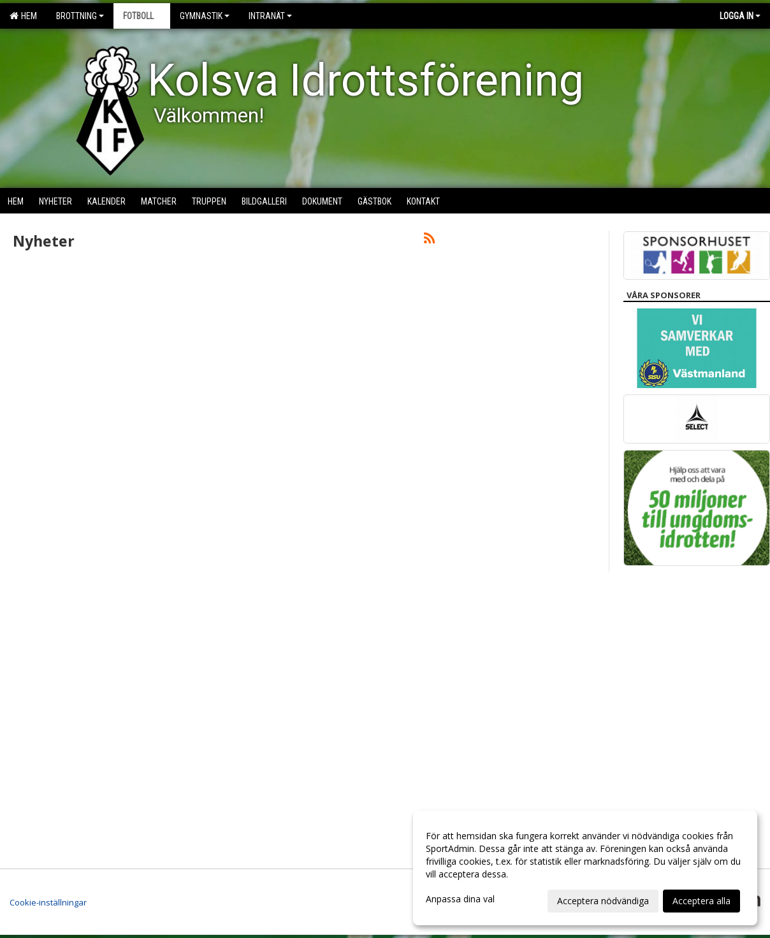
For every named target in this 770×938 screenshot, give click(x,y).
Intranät (270, 16)
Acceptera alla (701, 901)
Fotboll (142, 16)
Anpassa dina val (460, 899)
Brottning (80, 16)
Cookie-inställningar (48, 902)
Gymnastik (204, 16)
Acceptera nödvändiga (603, 901)
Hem (23, 16)
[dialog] (585, 868)
